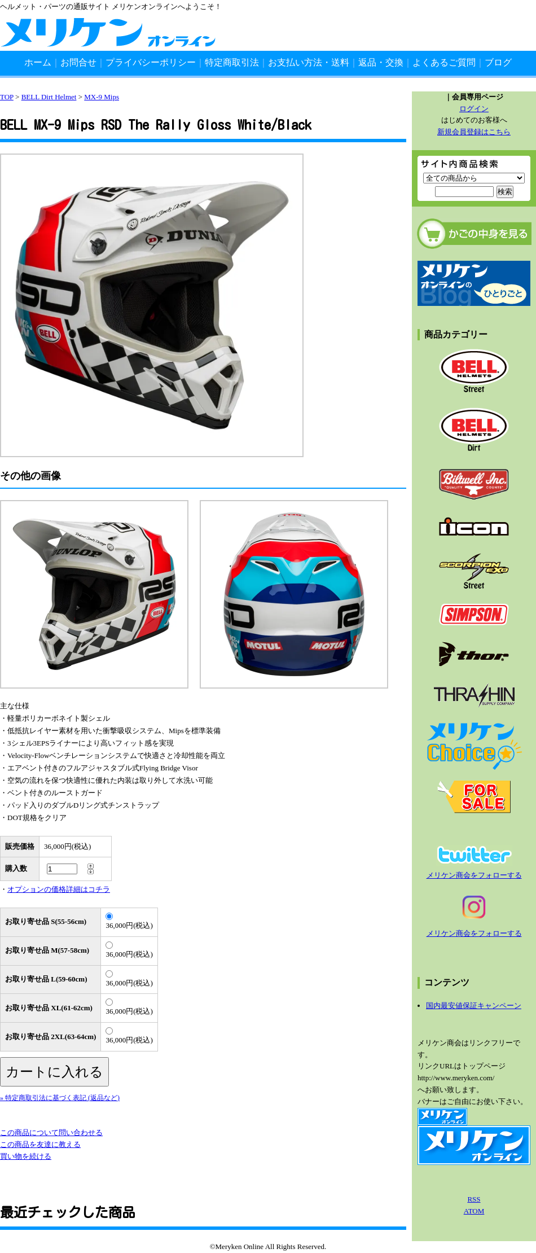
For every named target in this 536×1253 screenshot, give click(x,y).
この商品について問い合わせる (51, 1132)
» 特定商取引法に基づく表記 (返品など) (60, 1098)
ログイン (474, 108)
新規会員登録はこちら (474, 132)
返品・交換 (380, 62)
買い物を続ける (25, 1156)
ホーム (37, 62)
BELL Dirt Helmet (49, 97)
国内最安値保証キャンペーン (473, 1005)
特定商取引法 (232, 62)
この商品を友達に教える (40, 1144)
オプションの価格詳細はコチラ (58, 889)
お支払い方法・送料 (308, 62)
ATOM (474, 1211)
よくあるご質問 (444, 62)
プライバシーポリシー (151, 62)
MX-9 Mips (101, 97)
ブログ (498, 62)
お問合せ (78, 62)
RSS (473, 1199)
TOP (7, 97)
